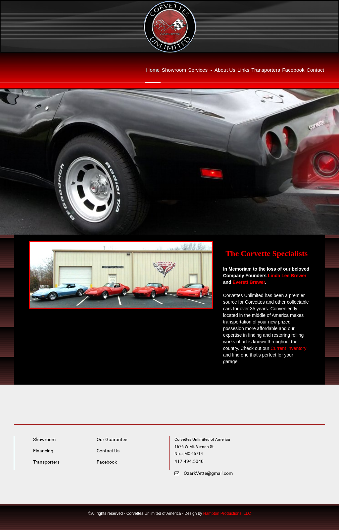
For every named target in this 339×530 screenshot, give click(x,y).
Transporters (265, 70)
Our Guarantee (112, 439)
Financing (43, 450)
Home (153, 70)
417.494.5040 (189, 461)
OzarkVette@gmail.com (203, 473)
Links (243, 70)
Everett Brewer (248, 282)
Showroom (174, 70)
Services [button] (200, 70)
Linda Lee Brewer (287, 275)
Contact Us (108, 450)
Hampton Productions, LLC (227, 513)
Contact (315, 70)
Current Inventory (288, 348)
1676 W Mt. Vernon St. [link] (195, 446)
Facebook (293, 70)
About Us (225, 70)
